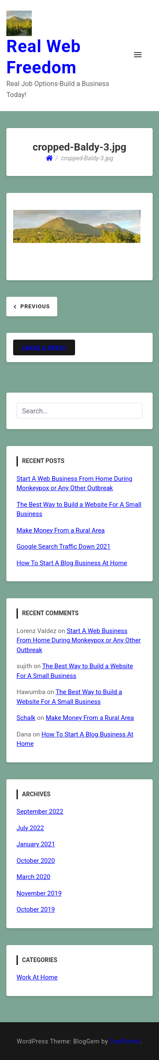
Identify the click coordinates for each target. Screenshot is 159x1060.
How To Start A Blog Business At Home (72, 563)
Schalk (26, 718)
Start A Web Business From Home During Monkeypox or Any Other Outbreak (79, 640)
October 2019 (36, 909)
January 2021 (36, 844)
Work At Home (37, 977)
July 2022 (30, 828)
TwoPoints (125, 1041)
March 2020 (33, 877)
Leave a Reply (44, 347)
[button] (137, 55)
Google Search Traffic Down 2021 (64, 546)
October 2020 (36, 861)
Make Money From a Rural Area (61, 530)
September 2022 (40, 811)
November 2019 (39, 893)
